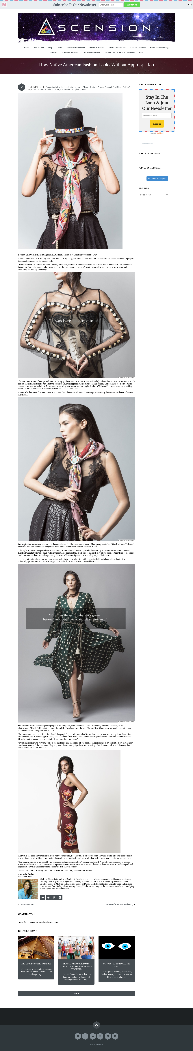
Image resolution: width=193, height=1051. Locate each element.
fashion (50, 89)
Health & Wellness (96, 48)
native (56, 89)
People (100, 87)
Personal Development (76, 48)
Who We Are (39, 48)
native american (67, 89)
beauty (36, 89)
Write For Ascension (92, 52)
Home (26, 48)
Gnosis (59, 48)
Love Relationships (138, 48)
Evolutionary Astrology (159, 48)
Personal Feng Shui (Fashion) (117, 87)
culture (43, 89)
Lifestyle (53, 52)
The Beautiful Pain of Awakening (118, 904)
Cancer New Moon (28, 904)
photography (80, 89)
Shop (50, 48)
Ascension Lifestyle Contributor (59, 87)
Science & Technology (70, 52)
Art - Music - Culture (87, 87)
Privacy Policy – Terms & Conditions (120, 52)
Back (76, 993)
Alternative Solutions (117, 48)
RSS (141, 52)
